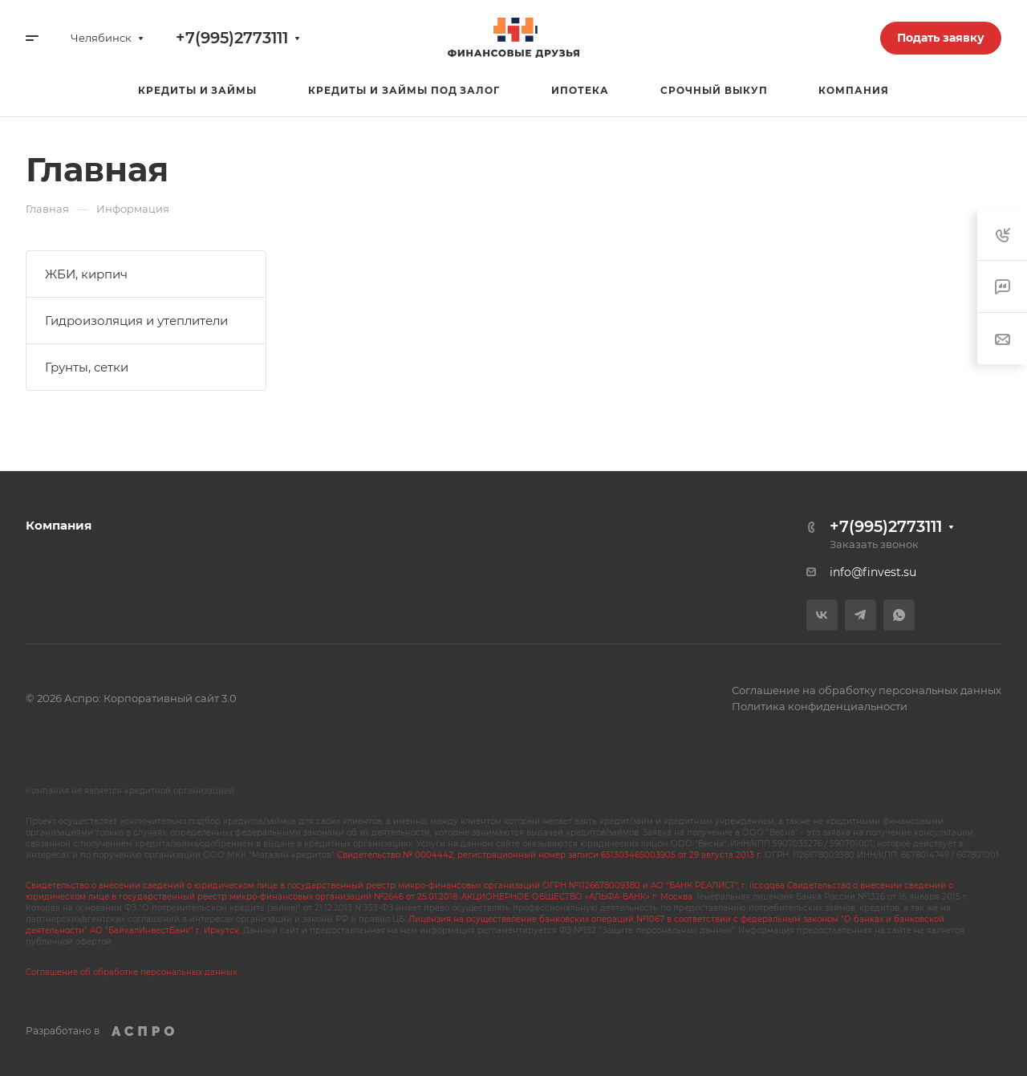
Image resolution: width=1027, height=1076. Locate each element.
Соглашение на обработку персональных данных (866, 690)
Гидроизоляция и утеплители (136, 320)
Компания (58, 525)
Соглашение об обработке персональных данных (131, 972)
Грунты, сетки (86, 367)
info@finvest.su (873, 572)
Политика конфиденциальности (819, 706)
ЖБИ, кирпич (86, 274)
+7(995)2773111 (232, 37)
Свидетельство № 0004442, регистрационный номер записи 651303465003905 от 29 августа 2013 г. (549, 855)
